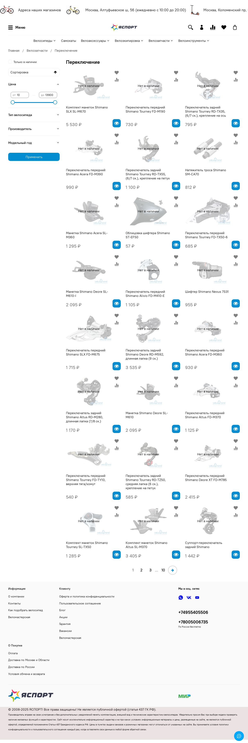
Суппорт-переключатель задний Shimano (203, 545)
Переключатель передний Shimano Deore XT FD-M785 (206, 478)
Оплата (13, 653)
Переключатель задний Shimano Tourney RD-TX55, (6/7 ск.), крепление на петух (148, 174)
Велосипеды (44, 41)
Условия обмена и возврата (26, 674)
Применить (34, 157)
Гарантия (65, 624)
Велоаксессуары (95, 41)
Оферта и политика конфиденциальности (86, 596)
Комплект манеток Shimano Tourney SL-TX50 (87, 545)
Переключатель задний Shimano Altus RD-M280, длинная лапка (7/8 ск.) (84, 417)
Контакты (14, 603)
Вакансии (65, 631)
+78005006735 (193, 622)
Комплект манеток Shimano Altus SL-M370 (146, 545)
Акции (63, 617)
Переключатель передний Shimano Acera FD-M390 (85, 172)
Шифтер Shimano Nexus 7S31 (207, 291)
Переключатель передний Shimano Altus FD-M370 (204, 415)
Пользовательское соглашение (80, 603)
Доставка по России (21, 667)
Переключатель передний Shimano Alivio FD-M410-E (145, 293)
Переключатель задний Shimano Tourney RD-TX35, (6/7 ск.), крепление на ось (205, 111)
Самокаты (68, 41)
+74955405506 (193, 612)
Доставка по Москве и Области (28, 660)
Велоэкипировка (129, 41)
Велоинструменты (194, 41)
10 (163, 570)
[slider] (13, 102)
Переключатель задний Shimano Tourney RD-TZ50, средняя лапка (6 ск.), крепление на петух (146, 482)
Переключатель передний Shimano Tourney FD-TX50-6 (206, 235)
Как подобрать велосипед (25, 610)
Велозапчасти (161, 41)
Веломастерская (19, 617)
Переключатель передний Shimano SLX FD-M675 (85, 352)
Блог (62, 610)
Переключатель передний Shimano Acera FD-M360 (204, 352)
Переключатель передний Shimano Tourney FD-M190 (145, 109)
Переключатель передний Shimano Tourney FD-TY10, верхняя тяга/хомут (86, 480)
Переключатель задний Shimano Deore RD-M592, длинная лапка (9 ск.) (145, 354)
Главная (13, 50)
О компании (16, 596)
